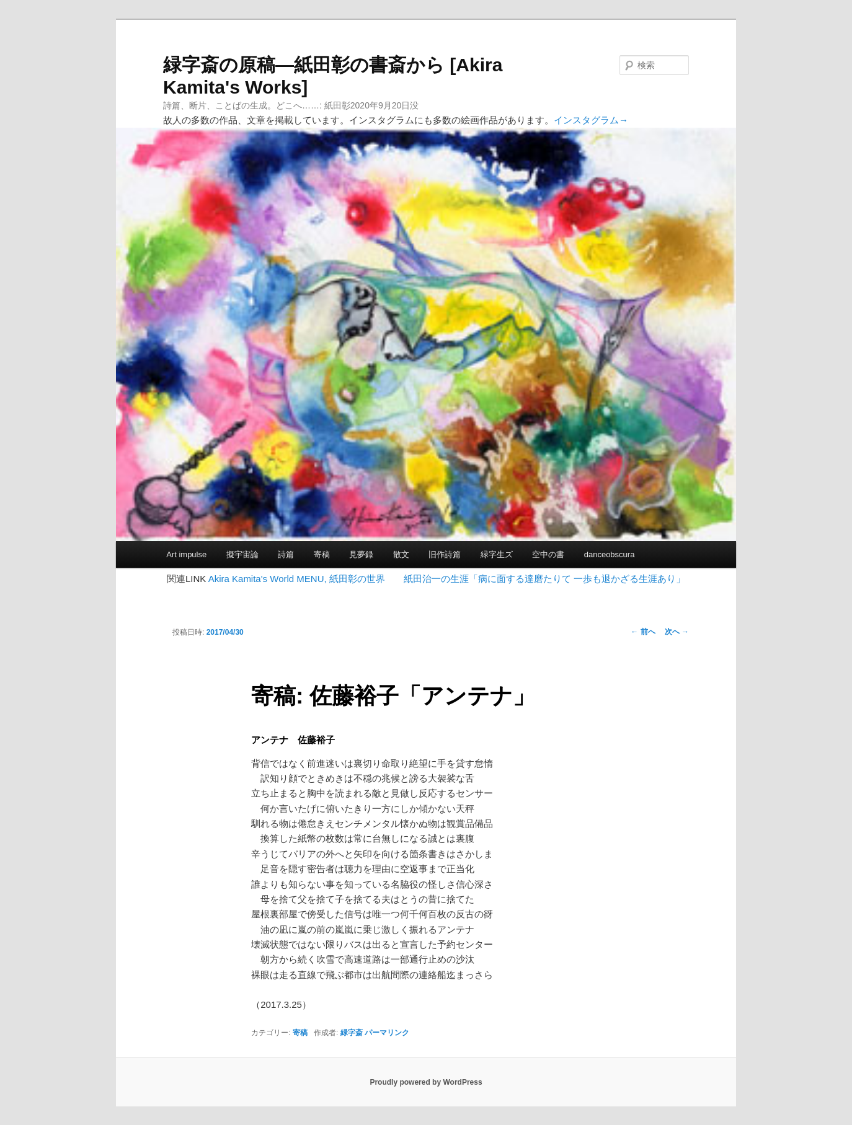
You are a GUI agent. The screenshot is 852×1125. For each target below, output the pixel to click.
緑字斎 (351, 1032)
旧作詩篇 (444, 554)
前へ (643, 631)
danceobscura (609, 554)
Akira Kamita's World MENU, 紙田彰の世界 (296, 578)
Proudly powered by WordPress (426, 1082)
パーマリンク (387, 1032)
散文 (401, 554)
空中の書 (548, 554)
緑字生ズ (497, 554)
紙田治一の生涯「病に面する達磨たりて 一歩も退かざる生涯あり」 (544, 578)
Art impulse (186, 554)
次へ (677, 631)
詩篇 (286, 554)
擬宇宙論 (242, 554)
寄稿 (322, 554)
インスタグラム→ (591, 120)
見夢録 (361, 554)
